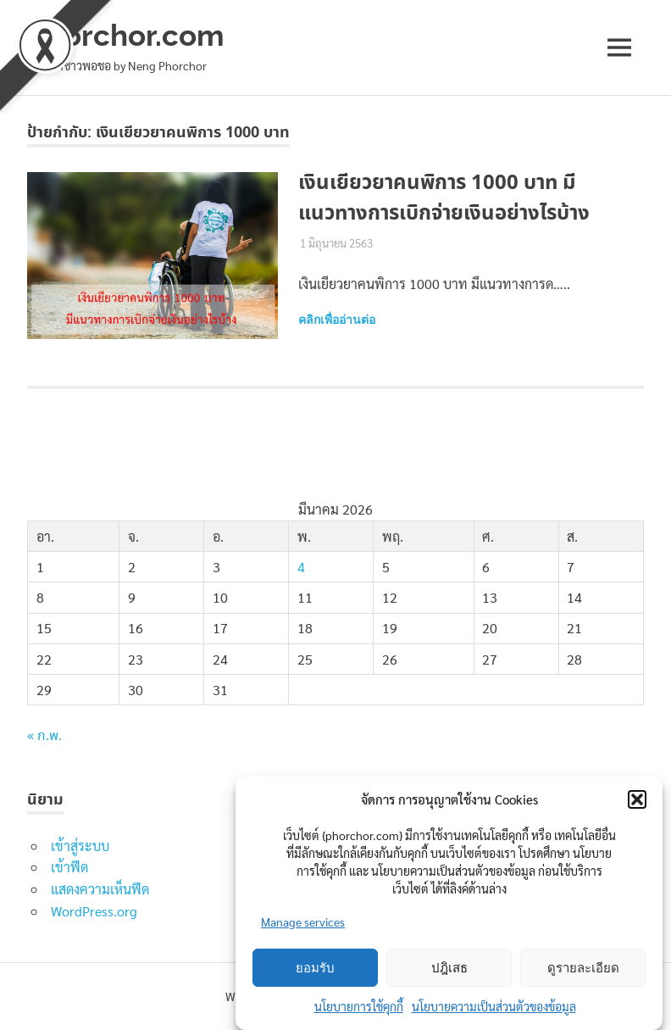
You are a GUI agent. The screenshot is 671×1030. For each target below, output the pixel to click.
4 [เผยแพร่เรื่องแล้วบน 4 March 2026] (301, 567)
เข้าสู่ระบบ (80, 846)
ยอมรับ (315, 968)
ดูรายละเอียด (583, 968)
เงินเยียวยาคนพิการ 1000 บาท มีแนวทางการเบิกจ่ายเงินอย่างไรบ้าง (444, 198)
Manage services (303, 921)
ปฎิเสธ (449, 968)
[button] (637, 799)
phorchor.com (126, 35)
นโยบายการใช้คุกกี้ (358, 1006)
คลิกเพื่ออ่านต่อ (336, 319)
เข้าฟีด (69, 867)
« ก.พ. (44, 736)
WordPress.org (94, 911)
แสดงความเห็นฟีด (100, 889)
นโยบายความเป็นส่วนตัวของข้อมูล (494, 1006)
